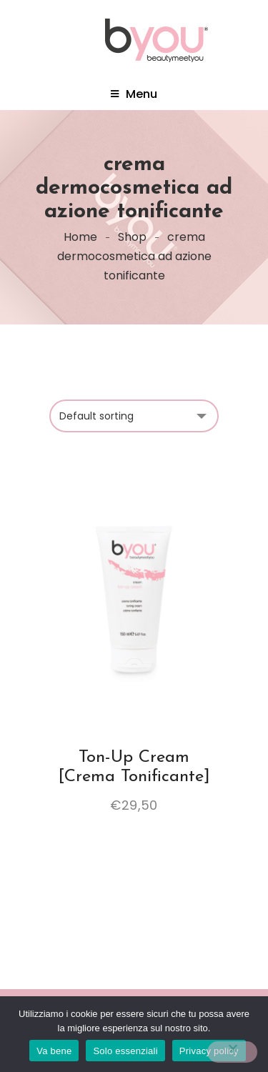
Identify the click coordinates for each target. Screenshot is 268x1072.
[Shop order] (134, 415)
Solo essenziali (125, 1051)
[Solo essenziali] (232, 1052)
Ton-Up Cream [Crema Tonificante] (134, 767)
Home (80, 237)
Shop (132, 237)
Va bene (53, 1051)
